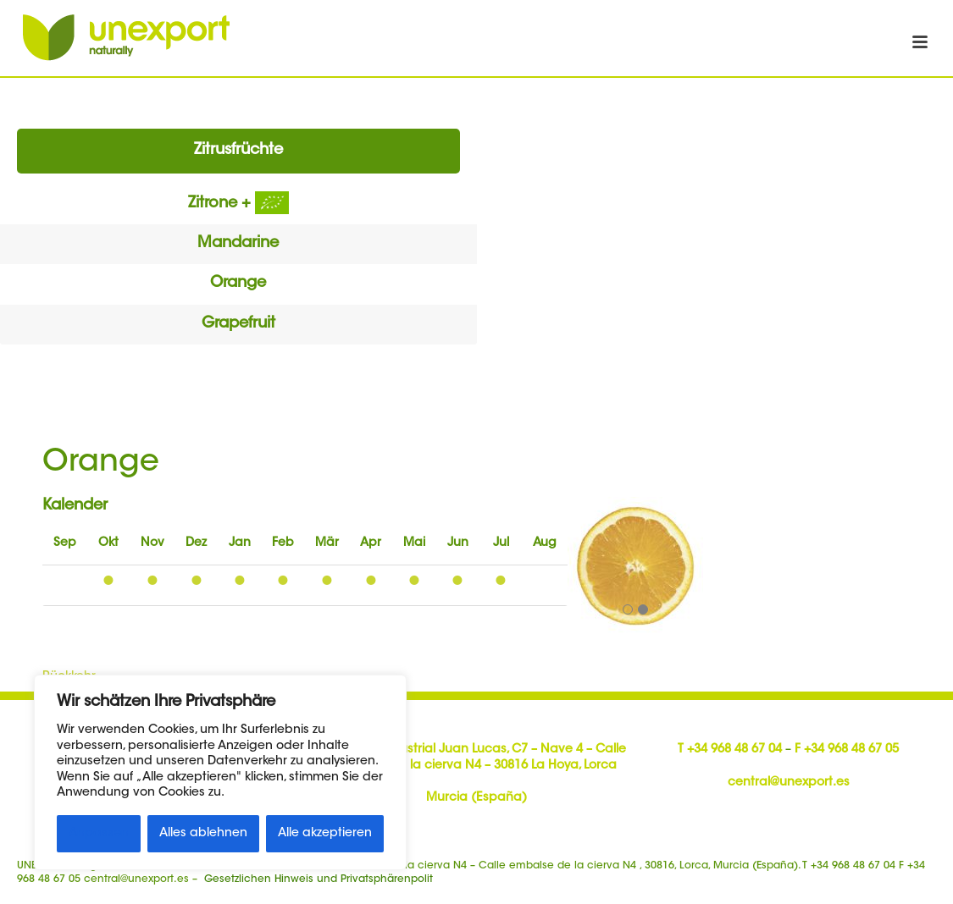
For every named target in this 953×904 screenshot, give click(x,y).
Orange (238, 283)
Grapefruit (238, 324)
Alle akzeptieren (325, 834)
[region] (220, 772)
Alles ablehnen (203, 834)
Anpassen (99, 834)
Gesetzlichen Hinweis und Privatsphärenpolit (318, 879)
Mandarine (238, 243)
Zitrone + (238, 204)
